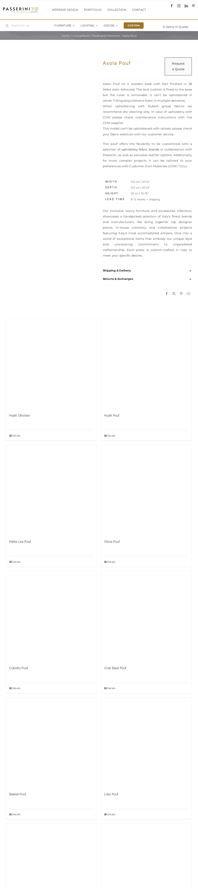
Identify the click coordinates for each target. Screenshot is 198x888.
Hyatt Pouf (112, 415)
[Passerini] (21, 8)
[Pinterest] (181, 294)
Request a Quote (178, 66)
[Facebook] (166, 294)
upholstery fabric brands (140, 149)
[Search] (7, 25)
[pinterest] (193, 5)
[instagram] (178, 5)
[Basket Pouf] (51, 743)
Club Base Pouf (115, 668)
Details (16, 435)
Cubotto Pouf (18, 668)
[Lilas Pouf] (146, 743)
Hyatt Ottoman (19, 415)
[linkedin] (186, 5)
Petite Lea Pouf (20, 542)
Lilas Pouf (111, 794)
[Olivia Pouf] (146, 490)
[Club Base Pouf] (146, 616)
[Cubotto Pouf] (51, 616)
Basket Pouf (17, 794)
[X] (173, 294)
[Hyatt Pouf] (146, 364)
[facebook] (171, 5)
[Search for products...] (19, 25)
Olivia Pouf (112, 542)
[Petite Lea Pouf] (51, 490)
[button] (147, 270)
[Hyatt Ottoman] (51, 364)
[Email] (188, 294)
